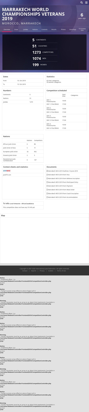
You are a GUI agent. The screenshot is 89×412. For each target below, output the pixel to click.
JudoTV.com (7, 175)
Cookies (50, 271)
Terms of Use (61, 271)
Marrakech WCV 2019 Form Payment (60, 186)
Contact (24, 271)
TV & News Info (82, 29)
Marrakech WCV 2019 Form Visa (58, 175)
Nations (35, 29)
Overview (7, 29)
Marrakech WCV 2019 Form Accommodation (62, 197)
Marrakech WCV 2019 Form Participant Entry (62, 182)
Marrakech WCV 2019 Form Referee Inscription (63, 178)
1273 (31, 102)
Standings (72, 29)
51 (30, 98)
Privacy (42, 271)
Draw (16, 29)
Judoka (25, 29)
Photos (63, 29)
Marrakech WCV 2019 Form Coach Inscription (63, 193)
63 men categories (53, 81)
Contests (44, 29)
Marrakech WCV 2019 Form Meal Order (61, 190)
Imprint (33, 271)
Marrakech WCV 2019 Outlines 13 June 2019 (62, 171)
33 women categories (54, 82)
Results (53, 29)
